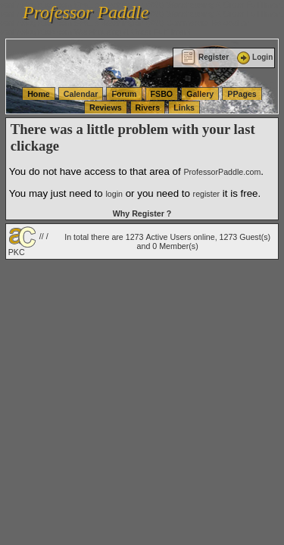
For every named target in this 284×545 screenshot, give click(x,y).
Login (254, 57)
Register (205, 57)
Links (184, 107)
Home (38, 93)
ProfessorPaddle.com (222, 171)
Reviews (105, 107)
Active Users (168, 236)
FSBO (162, 93)
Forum (123, 93)
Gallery (200, 93)
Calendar (81, 93)
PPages (242, 93)
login (114, 193)
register (206, 193)
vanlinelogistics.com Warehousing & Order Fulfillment (95, 31)
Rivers (148, 107)
